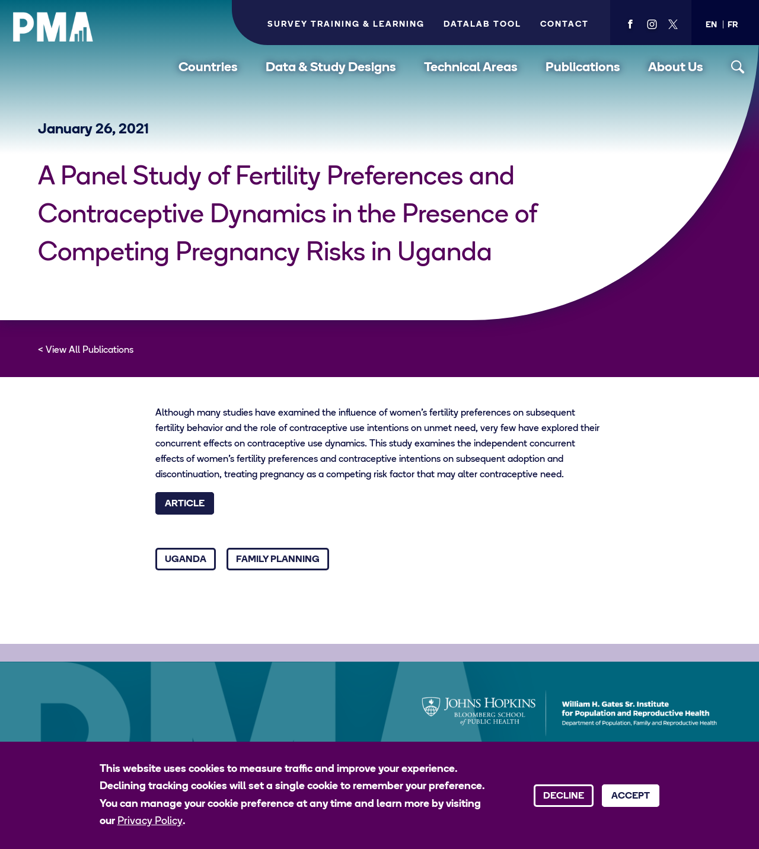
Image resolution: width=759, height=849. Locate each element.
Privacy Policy (150, 821)
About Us (675, 68)
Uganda (185, 559)
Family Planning (278, 559)
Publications (583, 68)
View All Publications (89, 350)
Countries (208, 68)
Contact (564, 24)
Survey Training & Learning (346, 24)
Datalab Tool (482, 24)
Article (185, 504)
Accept (630, 796)
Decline (563, 796)
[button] (711, 25)
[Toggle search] (738, 67)
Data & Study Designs (331, 68)
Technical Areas (471, 68)
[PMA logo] (53, 27)
